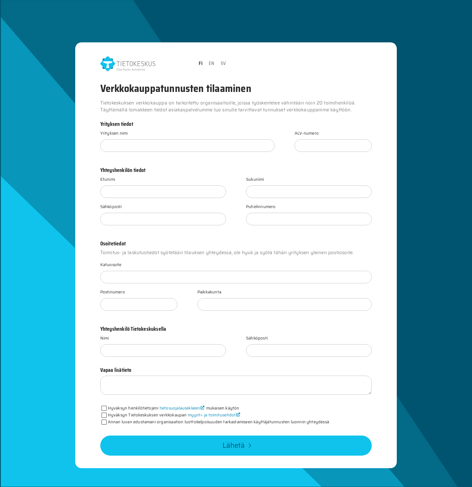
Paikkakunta (209, 292)
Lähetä (237, 445)
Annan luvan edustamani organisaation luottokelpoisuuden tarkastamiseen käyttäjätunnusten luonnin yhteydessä (218, 422)
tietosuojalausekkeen (180, 408)
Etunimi (107, 179)
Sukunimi (255, 179)
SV (223, 63)
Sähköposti (111, 206)
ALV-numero (307, 133)
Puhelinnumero (260, 206)
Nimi (104, 338)
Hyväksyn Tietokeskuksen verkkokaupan (174, 415)
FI (200, 63)
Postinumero (112, 292)
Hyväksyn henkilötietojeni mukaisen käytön (173, 408)
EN (211, 63)
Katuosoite (111, 264)
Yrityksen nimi (114, 133)
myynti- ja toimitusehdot (212, 415)
